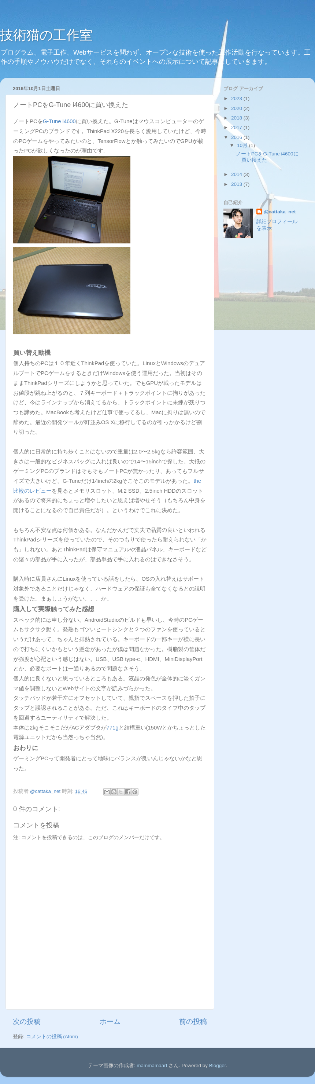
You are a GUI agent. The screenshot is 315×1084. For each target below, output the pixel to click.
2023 (237, 98)
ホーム (110, 1021)
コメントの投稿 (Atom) (52, 1036)
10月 (243, 145)
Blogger (217, 1065)
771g (113, 728)
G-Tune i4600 (59, 121)
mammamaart (152, 1065)
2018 (237, 118)
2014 (237, 174)
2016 (237, 137)
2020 (237, 108)
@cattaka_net (280, 211)
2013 (237, 184)
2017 (237, 127)
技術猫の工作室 (46, 35)
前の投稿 (193, 1021)
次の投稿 (27, 1021)
